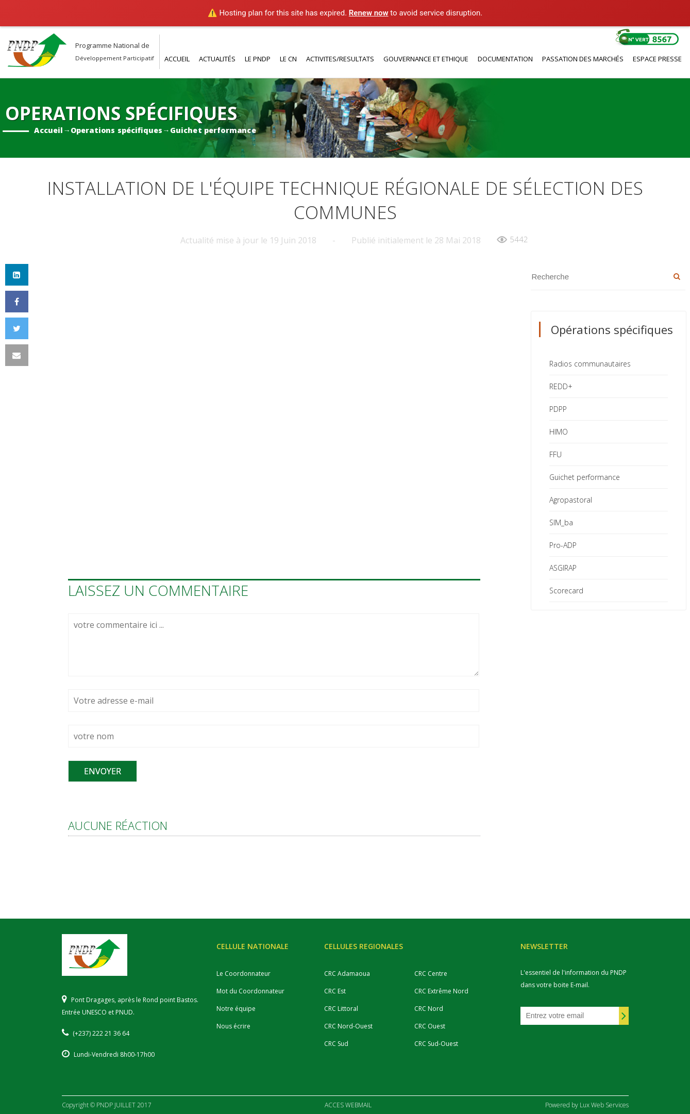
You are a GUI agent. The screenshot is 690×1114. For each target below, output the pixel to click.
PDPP (558, 409)
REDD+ (561, 386)
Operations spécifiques (116, 130)
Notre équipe (236, 1008)
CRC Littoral (341, 1008)
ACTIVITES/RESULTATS (340, 58)
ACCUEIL (177, 58)
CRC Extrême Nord (441, 991)
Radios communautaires (590, 364)
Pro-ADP (563, 545)
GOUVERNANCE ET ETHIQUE (425, 58)
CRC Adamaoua (347, 973)
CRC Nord (428, 1008)
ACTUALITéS (217, 58)
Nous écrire (233, 1026)
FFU (555, 454)
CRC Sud (336, 1043)
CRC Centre (430, 973)
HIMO (558, 432)
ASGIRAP (563, 568)
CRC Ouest (429, 1026)
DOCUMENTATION (505, 58)
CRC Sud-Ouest (436, 1043)
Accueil (48, 130)
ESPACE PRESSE (657, 58)
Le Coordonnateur (243, 973)
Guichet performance (213, 130)
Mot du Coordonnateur (250, 991)
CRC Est (335, 991)
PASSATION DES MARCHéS (583, 58)
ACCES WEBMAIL (348, 1105)
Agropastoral (570, 500)
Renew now (369, 13)
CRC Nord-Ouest (348, 1026)
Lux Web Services (604, 1105)
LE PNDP (258, 58)
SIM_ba (561, 522)
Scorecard (566, 590)
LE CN (288, 58)
